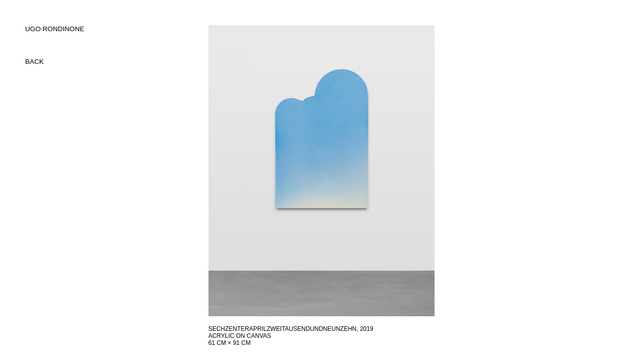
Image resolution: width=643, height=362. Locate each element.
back (34, 61)
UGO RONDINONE (54, 29)
